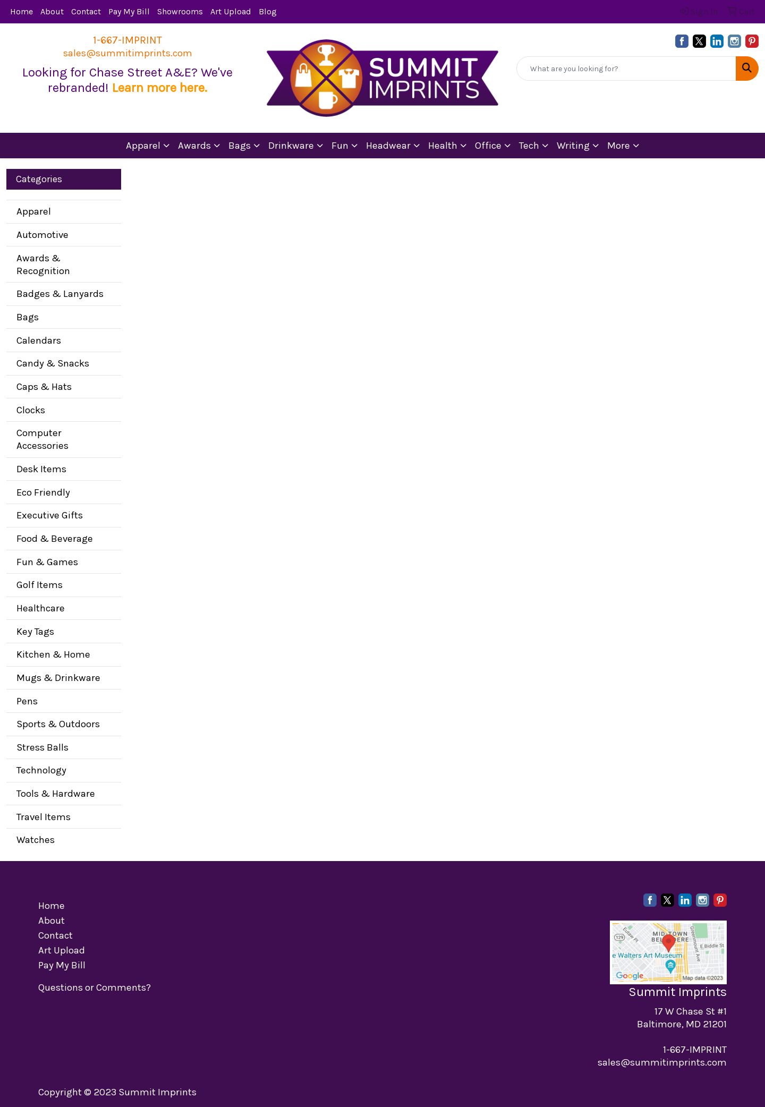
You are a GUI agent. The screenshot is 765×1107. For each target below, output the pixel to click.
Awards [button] (194, 145)
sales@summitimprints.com (127, 53)
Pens (27, 701)
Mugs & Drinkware (58, 678)
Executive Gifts (49, 515)
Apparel (33, 211)
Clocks (30, 410)
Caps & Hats (44, 387)
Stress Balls (42, 747)
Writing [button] (573, 145)
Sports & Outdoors (58, 724)
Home (21, 11)
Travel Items (43, 817)
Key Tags (35, 631)
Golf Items (39, 585)
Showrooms (180, 11)
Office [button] (488, 145)
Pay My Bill (129, 11)
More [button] (618, 145)
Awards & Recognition (43, 264)
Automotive (42, 235)
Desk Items (41, 469)
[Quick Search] (626, 68)
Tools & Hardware (55, 793)
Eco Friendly (43, 492)
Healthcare (40, 608)
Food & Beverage (54, 538)
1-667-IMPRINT (127, 40)
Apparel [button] (143, 145)
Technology (41, 770)
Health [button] (442, 145)
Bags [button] (239, 145)
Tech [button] (529, 145)
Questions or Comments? (94, 987)
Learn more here (158, 87)
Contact (86, 11)
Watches (35, 840)
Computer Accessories (42, 439)
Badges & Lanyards (60, 294)
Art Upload (230, 11)
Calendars (38, 340)
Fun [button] (340, 145)
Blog (268, 11)
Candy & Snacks (52, 363)
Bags (27, 317)
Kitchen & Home (53, 654)
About (52, 11)
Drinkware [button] (291, 145)
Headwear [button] (388, 145)
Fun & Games (47, 562)
